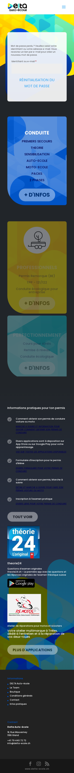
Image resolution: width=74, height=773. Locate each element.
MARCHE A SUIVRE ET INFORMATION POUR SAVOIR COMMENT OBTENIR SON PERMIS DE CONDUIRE (39, 429)
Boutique (15, 691)
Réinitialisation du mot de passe (36, 83)
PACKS (37, 180)
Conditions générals (21, 695)
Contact (14, 699)
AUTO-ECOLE (37, 167)
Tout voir (22, 517)
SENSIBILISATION (36, 160)
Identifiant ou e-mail (30, 61)
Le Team (14, 687)
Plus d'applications (32, 650)
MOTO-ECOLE (37, 173)
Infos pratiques (18, 703)
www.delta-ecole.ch (37, 768)
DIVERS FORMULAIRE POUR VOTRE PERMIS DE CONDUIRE (39, 470)
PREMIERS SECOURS (37, 147)
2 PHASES (37, 186)
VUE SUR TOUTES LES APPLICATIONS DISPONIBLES (41, 451)
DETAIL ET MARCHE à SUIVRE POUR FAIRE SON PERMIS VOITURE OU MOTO (39, 489)
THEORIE (37, 154)
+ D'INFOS (37, 199)
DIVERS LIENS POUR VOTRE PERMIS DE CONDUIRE (41, 503)
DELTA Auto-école (20, 683)
